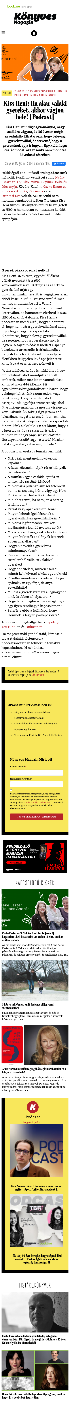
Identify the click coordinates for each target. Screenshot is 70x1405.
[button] (3, 33)
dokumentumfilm (40, 95)
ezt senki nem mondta (31, 91)
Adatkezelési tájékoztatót (38, 803)
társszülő (52, 95)
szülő (65, 91)
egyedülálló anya (20, 95)
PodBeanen (33, 627)
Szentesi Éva (11, 196)
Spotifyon (54, 622)
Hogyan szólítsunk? (21, 779)
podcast (44, 91)
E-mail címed (18, 767)
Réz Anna (36, 191)
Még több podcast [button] (32, 1122)
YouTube (8, 627)
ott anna (17, 91)
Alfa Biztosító (38, 675)
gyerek (59, 91)
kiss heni (52, 91)
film (30, 95)
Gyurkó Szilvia (28, 182)
